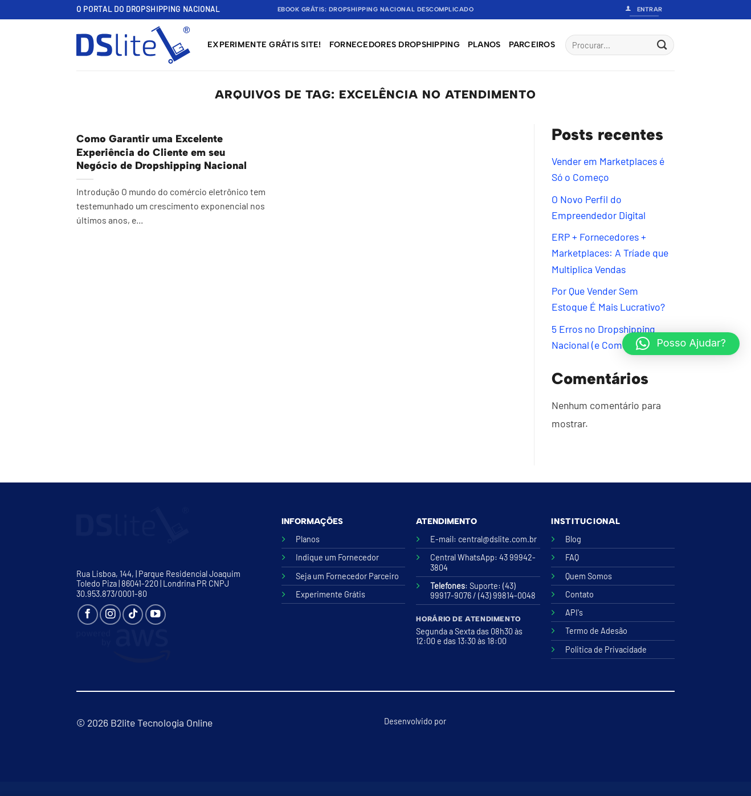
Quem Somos (588, 576)
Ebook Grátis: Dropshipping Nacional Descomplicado (375, 9)
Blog (573, 539)
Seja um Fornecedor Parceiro (347, 576)
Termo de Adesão (596, 631)
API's (574, 612)
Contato (579, 594)
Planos (484, 45)
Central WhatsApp (462, 557)
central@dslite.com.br (497, 539)
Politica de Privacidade (606, 649)
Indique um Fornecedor (337, 557)
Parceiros (532, 45)
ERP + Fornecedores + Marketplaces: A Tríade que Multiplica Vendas (610, 253)
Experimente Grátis (330, 594)
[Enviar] (661, 45)
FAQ (572, 557)
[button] (681, 343)
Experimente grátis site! (264, 45)
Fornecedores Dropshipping (394, 45)
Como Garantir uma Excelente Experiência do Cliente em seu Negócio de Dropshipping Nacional (161, 152)
